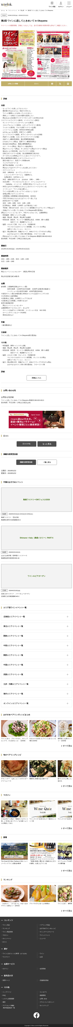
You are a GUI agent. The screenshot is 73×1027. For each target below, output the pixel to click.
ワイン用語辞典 (8, 932)
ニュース (43, 938)
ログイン (5, 969)
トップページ (7, 992)
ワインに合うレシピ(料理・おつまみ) (15, 953)
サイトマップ (44, 1005)
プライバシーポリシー (47, 1002)
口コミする (26, 444)
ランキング (6, 928)
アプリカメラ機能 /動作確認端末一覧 (9, 1007)
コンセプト (43, 992)
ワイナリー (6, 957)
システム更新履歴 (8, 999)
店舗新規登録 (44, 980)
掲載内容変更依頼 (26, 462)
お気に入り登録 (13, 84)
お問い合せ (43, 999)
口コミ (36, 84)
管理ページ (6, 980)
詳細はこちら (36, 378)
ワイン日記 (6, 925)
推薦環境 (43, 995)
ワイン (42, 953)
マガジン (5, 935)
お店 (41, 957)
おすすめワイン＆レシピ (48, 928)
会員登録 (43, 969)
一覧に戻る (47, 462)
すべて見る (66, 746)
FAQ (4, 995)
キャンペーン (7, 938)
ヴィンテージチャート (47, 932)
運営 (4, 1002)
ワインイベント (45, 935)
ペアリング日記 (45, 925)
